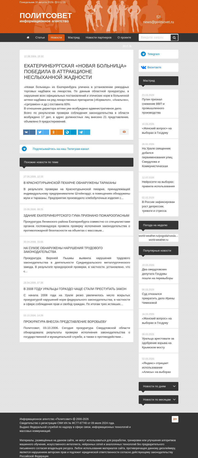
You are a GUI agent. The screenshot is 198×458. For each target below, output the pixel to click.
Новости (56, 37)
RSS (127, 46)
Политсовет (46, 15)
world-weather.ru (158, 237)
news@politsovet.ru (158, 19)
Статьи (40, 37)
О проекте (124, 37)
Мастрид (74, 37)
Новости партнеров (99, 37)
